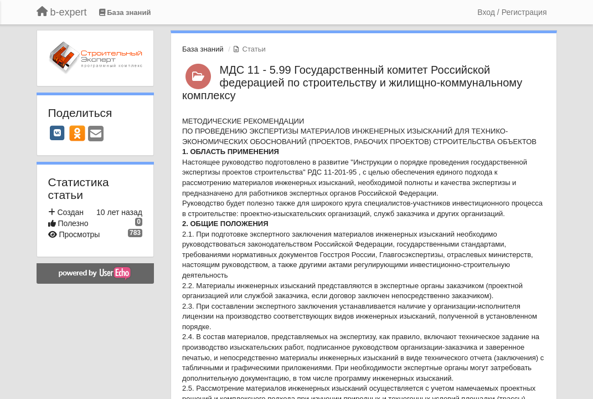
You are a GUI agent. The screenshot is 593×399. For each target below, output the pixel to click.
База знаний (203, 49)
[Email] (96, 134)
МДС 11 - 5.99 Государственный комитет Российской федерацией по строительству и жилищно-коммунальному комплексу (352, 82)
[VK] (57, 133)
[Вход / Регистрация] (512, 12)
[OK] (77, 133)
